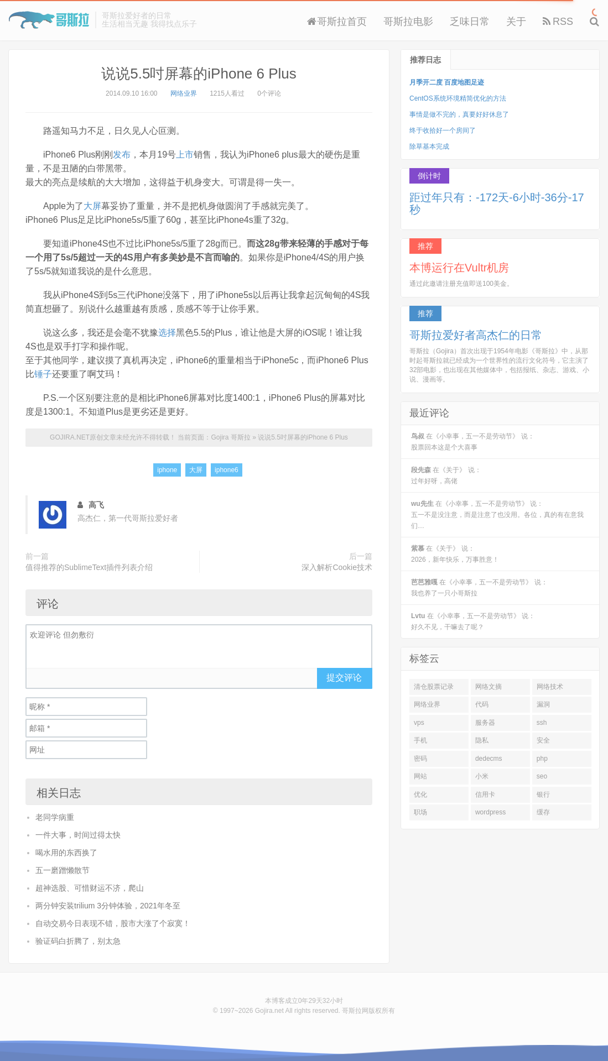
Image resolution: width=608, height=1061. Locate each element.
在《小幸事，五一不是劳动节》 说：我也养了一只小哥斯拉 (479, 587)
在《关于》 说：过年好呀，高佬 (446, 475)
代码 (482, 704)
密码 (420, 758)
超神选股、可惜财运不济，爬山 (89, 888)
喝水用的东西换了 (66, 852)
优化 (420, 794)
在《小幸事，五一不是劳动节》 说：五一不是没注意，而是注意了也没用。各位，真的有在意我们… (497, 515)
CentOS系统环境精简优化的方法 (457, 98)
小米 (482, 776)
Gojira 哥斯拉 (49, 20)
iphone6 (226, 470)
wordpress (490, 812)
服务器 (485, 723)
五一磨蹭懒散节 (62, 870)
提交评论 (344, 677)
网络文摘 (488, 687)
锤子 (43, 374)
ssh (542, 723)
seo (542, 776)
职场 (420, 812)
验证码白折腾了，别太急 (78, 941)
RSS (558, 21)
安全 (543, 740)
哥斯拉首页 (337, 21)
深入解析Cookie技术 (337, 567)
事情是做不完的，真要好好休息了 (459, 114)
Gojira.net (269, 1011)
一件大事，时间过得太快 (78, 834)
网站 (420, 776)
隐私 (482, 740)
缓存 (543, 812)
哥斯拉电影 (408, 21)
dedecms (488, 758)
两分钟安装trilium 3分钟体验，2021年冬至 (107, 905)
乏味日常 (470, 21)
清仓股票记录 (434, 687)
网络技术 (550, 687)
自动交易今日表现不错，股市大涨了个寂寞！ (112, 923)
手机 (420, 740)
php (542, 758)
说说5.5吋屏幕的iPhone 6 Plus (199, 73)
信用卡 (485, 794)
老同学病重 (54, 817)
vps (419, 723)
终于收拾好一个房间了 (442, 130)
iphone (167, 470)
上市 (185, 154)
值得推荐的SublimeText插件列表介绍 (89, 567)
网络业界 (183, 93)
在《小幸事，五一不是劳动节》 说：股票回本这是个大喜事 (472, 441)
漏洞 (543, 704)
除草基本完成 (429, 146)
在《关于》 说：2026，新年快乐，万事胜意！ (455, 554)
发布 (122, 154)
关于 (516, 21)
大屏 (92, 206)
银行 (543, 794)
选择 (167, 332)
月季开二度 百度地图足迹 (446, 82)
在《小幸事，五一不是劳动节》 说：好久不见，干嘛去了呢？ (473, 621)
